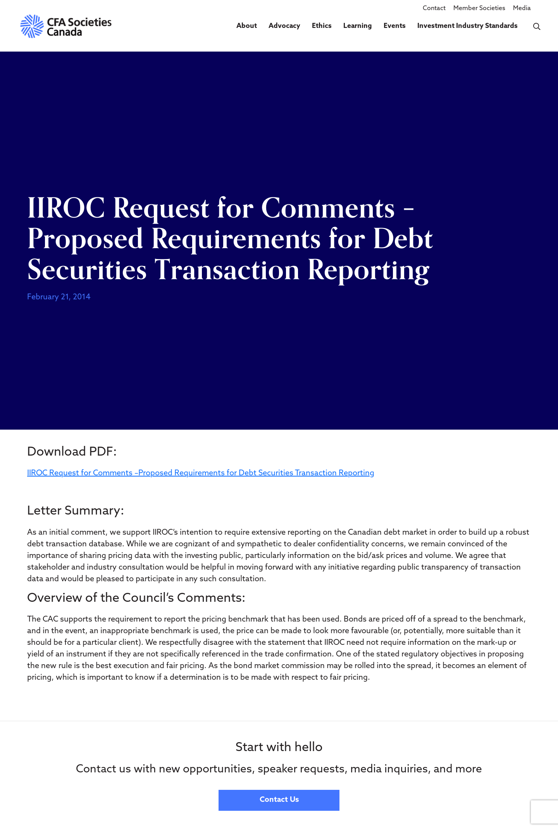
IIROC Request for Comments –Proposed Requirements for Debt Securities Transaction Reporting (200, 473)
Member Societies (479, 8)
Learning (357, 26)
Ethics (322, 26)
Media (522, 8)
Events (395, 26)
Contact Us (279, 800)
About (246, 26)
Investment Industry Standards (467, 26)
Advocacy (284, 26)
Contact (434, 8)
